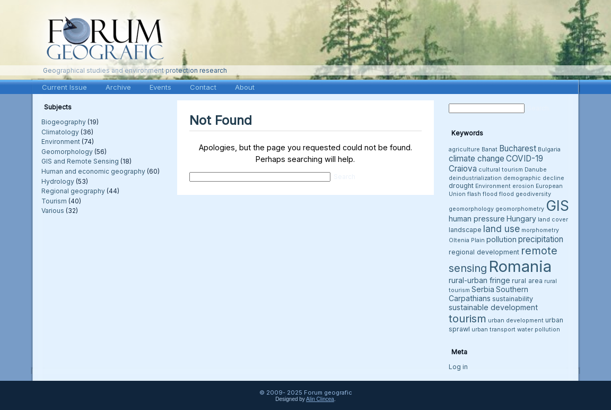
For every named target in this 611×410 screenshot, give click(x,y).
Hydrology (57, 181)
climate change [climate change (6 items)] (476, 158)
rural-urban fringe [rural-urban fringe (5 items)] (479, 280)
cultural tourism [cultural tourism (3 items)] (500, 169)
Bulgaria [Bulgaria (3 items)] (549, 149)
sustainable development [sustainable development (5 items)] (493, 307)
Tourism (54, 201)
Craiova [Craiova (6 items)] (463, 169)
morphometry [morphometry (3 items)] (540, 230)
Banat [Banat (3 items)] (489, 149)
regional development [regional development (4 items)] (484, 252)
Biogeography (63, 122)
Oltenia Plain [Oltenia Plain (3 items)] (467, 240)
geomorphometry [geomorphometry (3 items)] (519, 209)
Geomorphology (67, 152)
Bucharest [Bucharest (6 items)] (517, 148)
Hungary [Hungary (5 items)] (521, 218)
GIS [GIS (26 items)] (557, 206)
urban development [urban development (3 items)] (516, 320)
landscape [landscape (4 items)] (465, 230)
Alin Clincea (320, 399)
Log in (458, 367)
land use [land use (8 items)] (501, 228)
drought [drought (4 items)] (461, 186)
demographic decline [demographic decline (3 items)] (533, 178)
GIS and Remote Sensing (80, 161)
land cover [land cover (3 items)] (553, 219)
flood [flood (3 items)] (506, 194)
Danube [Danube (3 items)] (536, 169)
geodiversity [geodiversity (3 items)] (533, 194)
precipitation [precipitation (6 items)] (540, 239)
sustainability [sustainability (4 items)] (512, 299)
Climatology (60, 132)
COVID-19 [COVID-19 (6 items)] (524, 158)
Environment (60, 142)
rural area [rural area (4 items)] (527, 281)
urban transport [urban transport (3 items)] (494, 329)
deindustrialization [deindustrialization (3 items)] (475, 178)
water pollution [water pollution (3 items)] (538, 329)
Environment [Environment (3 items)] (493, 186)
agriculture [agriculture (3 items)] (464, 149)
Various (52, 211)
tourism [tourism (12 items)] (467, 318)
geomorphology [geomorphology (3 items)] (471, 209)
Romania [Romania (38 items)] (520, 266)
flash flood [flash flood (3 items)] (482, 194)
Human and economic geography (93, 171)
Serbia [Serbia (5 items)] (483, 289)
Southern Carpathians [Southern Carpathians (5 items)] (488, 294)
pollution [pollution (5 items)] (501, 239)
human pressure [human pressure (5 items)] (477, 218)
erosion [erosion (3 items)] (523, 186)
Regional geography (73, 191)
